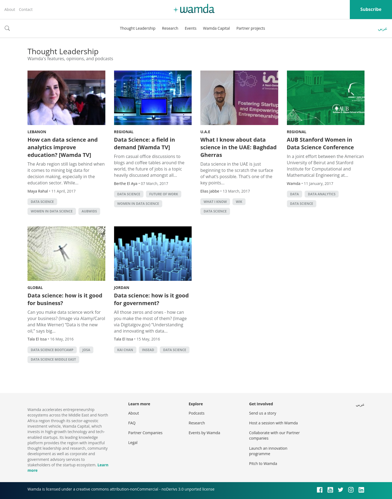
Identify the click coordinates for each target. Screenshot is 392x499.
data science (42, 201)
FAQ (132, 422)
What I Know (215, 201)
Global (35, 287)
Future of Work (163, 194)
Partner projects (250, 28)
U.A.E (205, 131)
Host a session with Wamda (273, 422)
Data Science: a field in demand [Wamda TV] (144, 143)
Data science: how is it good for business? (64, 299)
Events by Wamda (204, 432)
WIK (239, 201)
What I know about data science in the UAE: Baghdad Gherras (238, 147)
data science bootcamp (52, 350)
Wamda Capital (216, 28)
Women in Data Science (52, 211)
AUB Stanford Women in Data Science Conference (320, 143)
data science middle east (53, 359)
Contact (25, 9)
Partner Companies (145, 432)
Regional (124, 131)
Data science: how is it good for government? (151, 299)
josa (86, 350)
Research (170, 28)
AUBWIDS (89, 211)
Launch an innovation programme (268, 451)
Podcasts (196, 413)
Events (191, 28)
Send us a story (262, 413)
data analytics (321, 194)
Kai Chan (125, 350)
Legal (132, 442)
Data (294, 194)
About (9, 9)
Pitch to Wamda (263, 463)
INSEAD (148, 350)
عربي (383, 28)
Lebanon (36, 131)
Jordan (121, 287)
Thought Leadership (137, 28)
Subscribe (370, 9)
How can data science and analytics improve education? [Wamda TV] (62, 147)
